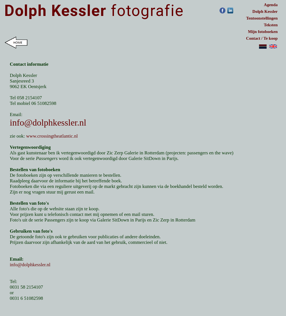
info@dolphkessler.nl (48, 122)
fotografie (94, 11)
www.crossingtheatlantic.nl (52, 136)
